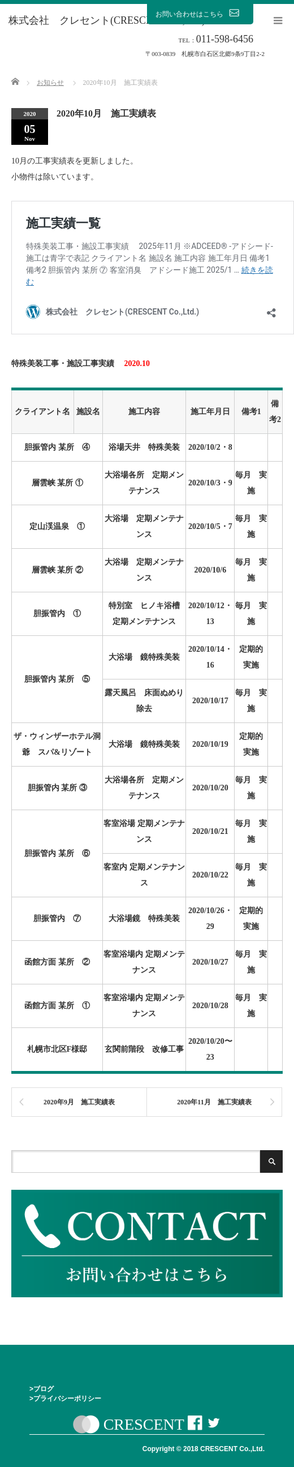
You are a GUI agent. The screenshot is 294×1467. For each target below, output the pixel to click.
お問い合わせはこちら (200, 13)
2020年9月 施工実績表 (79, 1102)
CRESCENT (143, 1425)
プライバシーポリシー (67, 1399)
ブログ (43, 1389)
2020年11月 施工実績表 (214, 1102)
